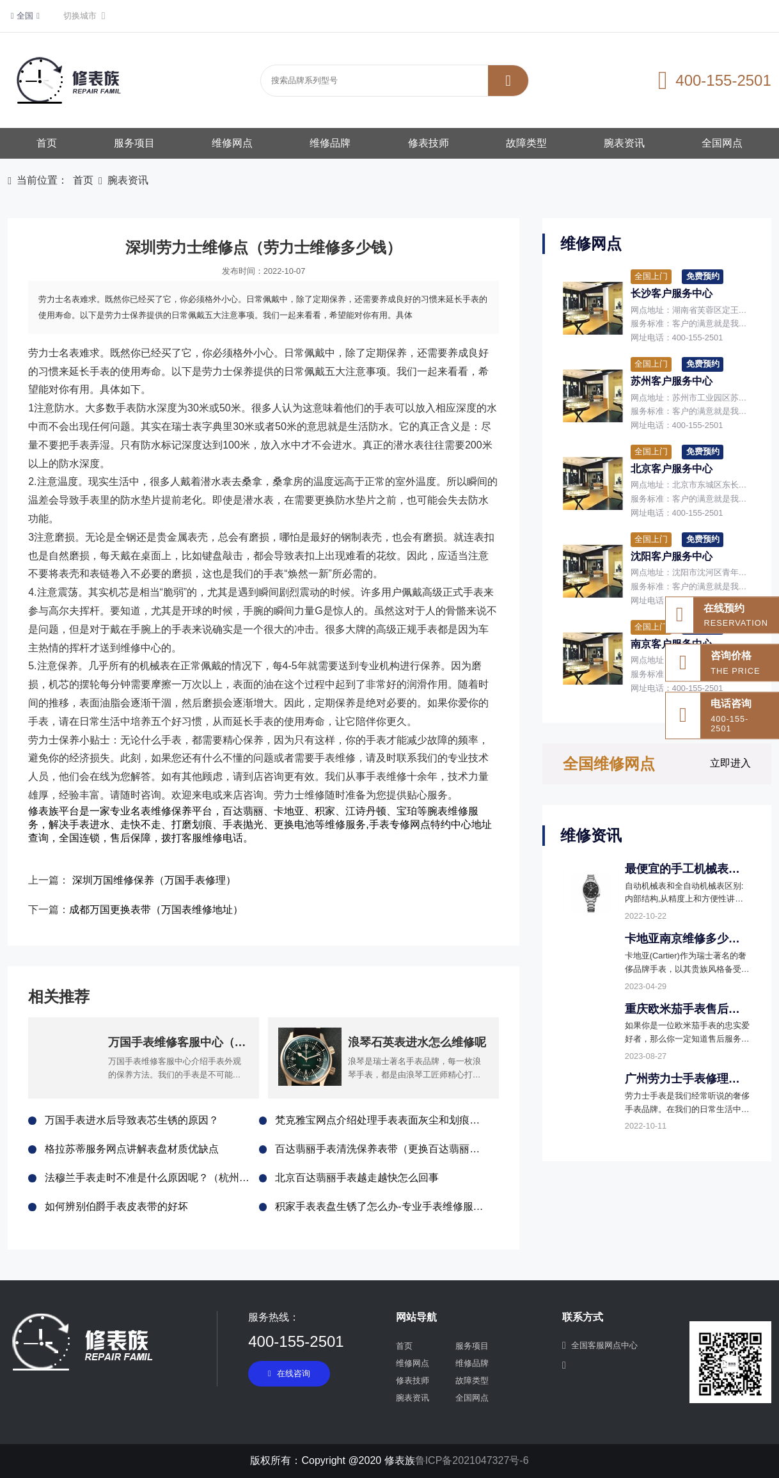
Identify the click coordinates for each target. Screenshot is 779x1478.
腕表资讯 (624, 143)
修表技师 (428, 143)
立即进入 (730, 763)
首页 (46, 143)
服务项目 (134, 143)
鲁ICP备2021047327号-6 (472, 1460)
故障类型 (526, 143)
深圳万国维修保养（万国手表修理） (154, 880)
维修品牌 (330, 143)
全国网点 (722, 143)
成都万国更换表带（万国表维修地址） (156, 909)
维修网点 (232, 143)
